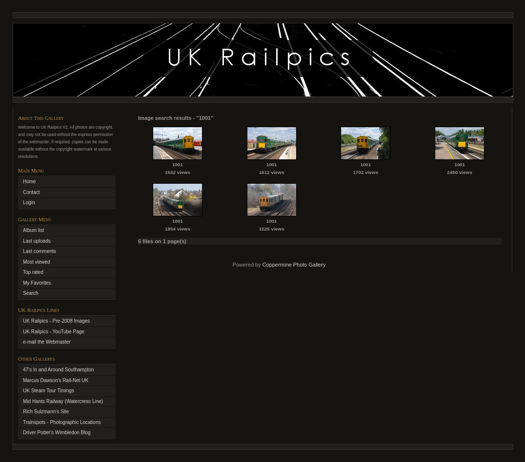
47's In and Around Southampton (58, 369)
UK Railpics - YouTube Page (53, 331)
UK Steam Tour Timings (48, 390)
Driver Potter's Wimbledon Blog (57, 432)
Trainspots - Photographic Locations (62, 422)
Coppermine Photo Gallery (294, 265)
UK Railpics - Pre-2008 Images (56, 321)
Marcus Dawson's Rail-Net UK (55, 380)
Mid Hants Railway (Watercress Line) (63, 401)
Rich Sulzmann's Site (46, 411)
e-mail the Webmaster (47, 342)
